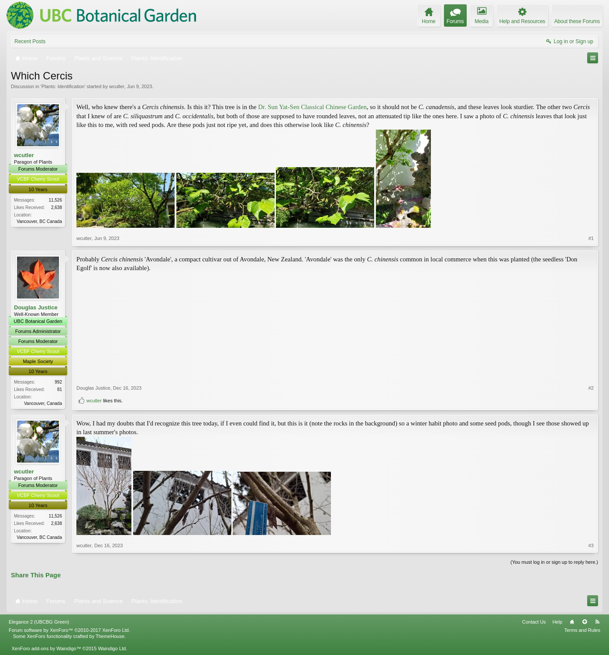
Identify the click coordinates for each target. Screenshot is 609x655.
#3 (591, 545)
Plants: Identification (62, 86)
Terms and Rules (582, 630)
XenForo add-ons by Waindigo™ (46, 648)
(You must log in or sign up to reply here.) (554, 562)
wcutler (116, 86)
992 (58, 382)
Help (557, 621)
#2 (591, 388)
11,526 (55, 200)
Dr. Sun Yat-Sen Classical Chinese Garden (312, 106)
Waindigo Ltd (112, 648)
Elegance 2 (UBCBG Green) (39, 621)
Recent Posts (29, 41)
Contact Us (534, 621)
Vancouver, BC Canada (39, 221)
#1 (591, 238)
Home (572, 622)
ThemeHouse (110, 636)
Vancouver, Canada (43, 403)
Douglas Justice (36, 307)
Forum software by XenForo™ (69, 630)
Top (584, 622)
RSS (597, 622)
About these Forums (577, 21)
